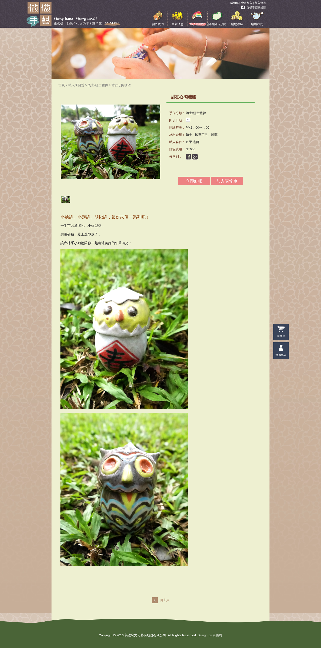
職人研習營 (76, 85)
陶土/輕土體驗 (98, 85)
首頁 (61, 85)
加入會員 (260, 2)
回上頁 (164, 600)
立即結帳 (194, 181)
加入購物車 (227, 181)
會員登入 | (247, 2)
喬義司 (217, 635)
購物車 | (235, 2)
